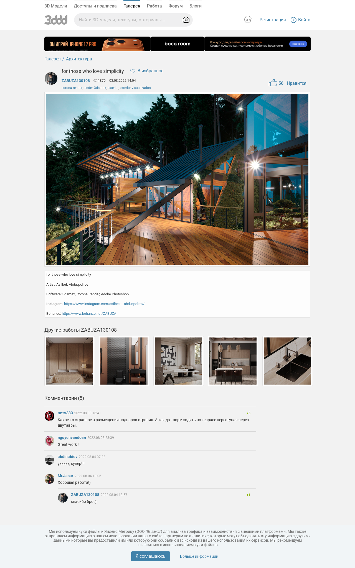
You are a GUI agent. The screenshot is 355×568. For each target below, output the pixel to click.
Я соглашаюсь (151, 556)
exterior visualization (135, 88)
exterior (113, 88)
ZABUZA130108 (76, 80)
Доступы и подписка (95, 6)
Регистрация (273, 19)
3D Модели (55, 6)
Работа (154, 6)
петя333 (66, 413)
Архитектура (79, 59)
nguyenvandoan (72, 437)
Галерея (131, 6)
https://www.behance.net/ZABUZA (89, 313)
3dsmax (100, 88)
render (88, 88)
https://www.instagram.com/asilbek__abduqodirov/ (104, 304)
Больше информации (199, 556)
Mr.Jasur (66, 476)
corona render (72, 88)
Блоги (195, 6)
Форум (176, 6)
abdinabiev (68, 456)
